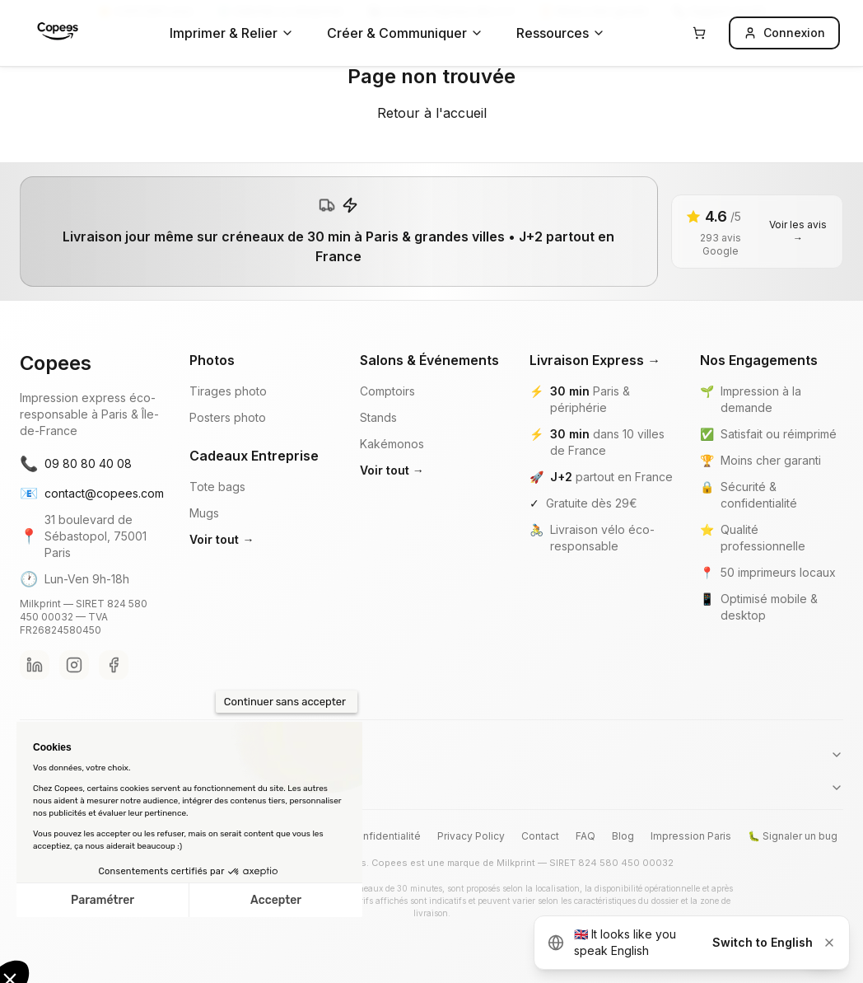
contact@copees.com (91, 493)
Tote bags (217, 487)
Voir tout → (221, 539)
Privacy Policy (471, 836)
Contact (540, 836)
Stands (378, 417)
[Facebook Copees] (113, 665)
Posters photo (227, 417)
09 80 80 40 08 (76, 463)
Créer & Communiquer (405, 33)
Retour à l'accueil (432, 113)
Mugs (204, 513)
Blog (623, 836)
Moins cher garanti (771, 460)
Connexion (784, 33)
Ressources (560, 33)
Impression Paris (691, 836)
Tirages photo (228, 391)
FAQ (585, 836)
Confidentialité (385, 836)
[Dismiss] (829, 942)
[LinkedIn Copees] (34, 665)
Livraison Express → (594, 360)
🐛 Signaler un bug (792, 836)
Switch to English (762, 942)
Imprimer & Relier (232, 33)
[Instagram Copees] (74, 665)
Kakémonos (392, 444)
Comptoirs (387, 391)
